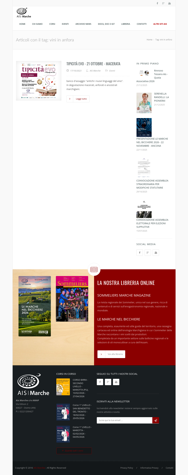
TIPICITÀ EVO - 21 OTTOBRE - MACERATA (93, 63)
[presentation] (122, 432)
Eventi (112, 70)
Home (149, 39)
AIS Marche (39, 467)
